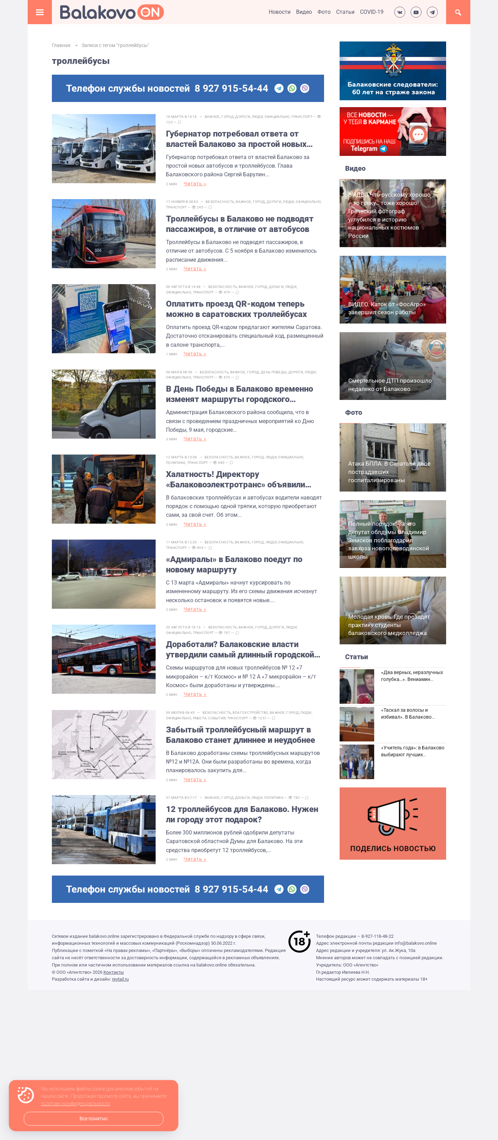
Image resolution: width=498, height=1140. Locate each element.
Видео (304, 12)
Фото (324, 12)
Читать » (195, 183)
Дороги (242, 117)
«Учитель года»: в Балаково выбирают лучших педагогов (412, 754)
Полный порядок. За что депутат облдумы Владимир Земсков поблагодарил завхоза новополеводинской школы (388, 540)
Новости (279, 12)
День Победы (274, 370)
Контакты (113, 965)
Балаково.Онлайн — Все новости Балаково (112, 12)
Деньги (276, 285)
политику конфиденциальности (75, 1103)
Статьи (345, 12)
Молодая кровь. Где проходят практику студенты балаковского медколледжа (389, 625)
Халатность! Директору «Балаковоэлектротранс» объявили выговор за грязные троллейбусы (235, 477)
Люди (257, 117)
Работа (200, 713)
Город (227, 117)
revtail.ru (120, 972)
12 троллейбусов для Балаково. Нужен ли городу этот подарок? (242, 809)
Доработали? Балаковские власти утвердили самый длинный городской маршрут (240, 646)
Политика (175, 460)
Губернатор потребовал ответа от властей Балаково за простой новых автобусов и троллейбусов (236, 139)
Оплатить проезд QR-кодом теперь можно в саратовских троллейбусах (236, 308)
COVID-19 (372, 12)
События (216, 713)
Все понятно (94, 1119)
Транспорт (301, 117)
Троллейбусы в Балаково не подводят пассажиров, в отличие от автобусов (240, 223)
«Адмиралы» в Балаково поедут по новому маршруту (234, 561)
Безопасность (220, 201)
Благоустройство (250, 708)
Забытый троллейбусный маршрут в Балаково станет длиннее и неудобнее (240, 730)
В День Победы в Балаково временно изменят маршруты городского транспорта (239, 392)
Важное (212, 117)
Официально (277, 117)
